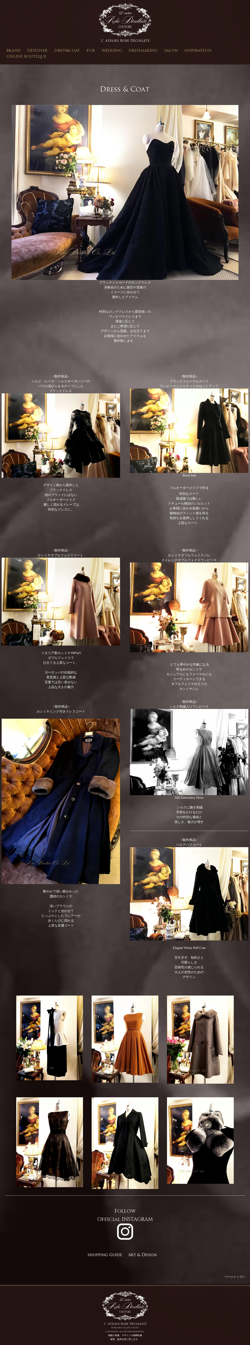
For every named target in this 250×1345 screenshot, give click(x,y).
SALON (171, 50)
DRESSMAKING (143, 50)
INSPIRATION (198, 50)
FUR (91, 50)
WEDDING (112, 50)
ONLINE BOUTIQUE (26, 56)
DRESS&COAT (67, 50)
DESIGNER (37, 50)
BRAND (13, 50)
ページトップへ (235, 1276)
